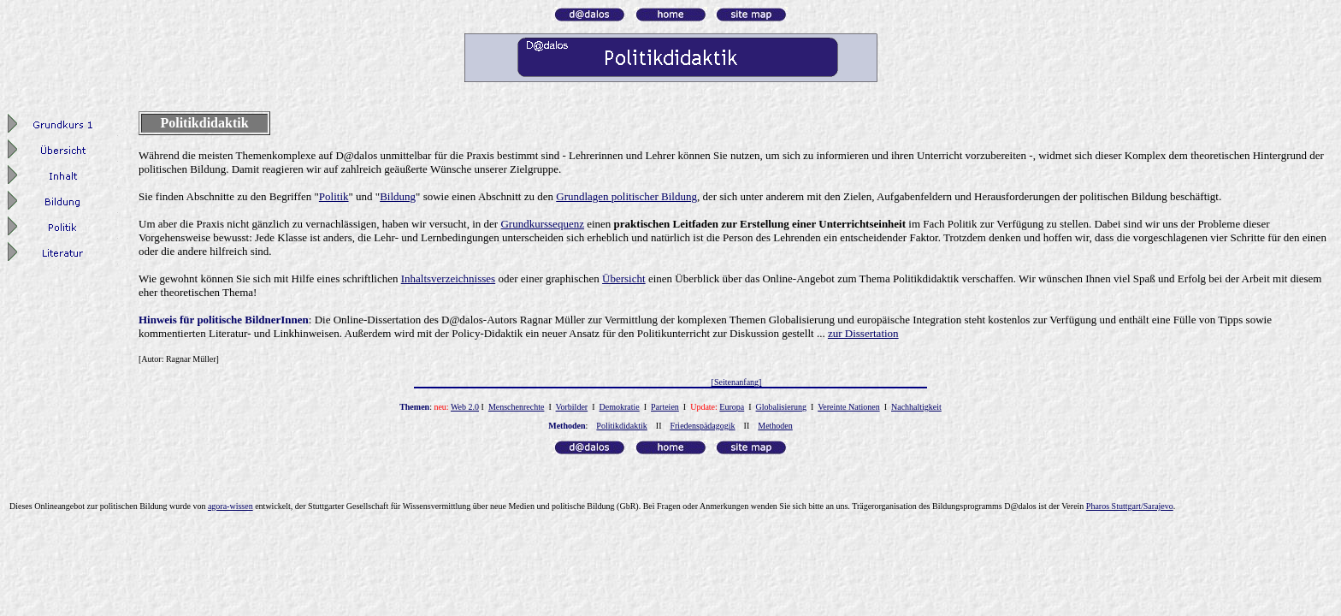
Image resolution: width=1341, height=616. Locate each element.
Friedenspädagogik (702, 425)
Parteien (665, 407)
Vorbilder (572, 407)
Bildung (398, 196)
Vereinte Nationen (848, 407)
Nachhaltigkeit (916, 407)
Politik (334, 196)
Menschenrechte (516, 407)
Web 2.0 (465, 407)
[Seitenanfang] (737, 382)
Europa (731, 407)
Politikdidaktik (621, 425)
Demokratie (620, 407)
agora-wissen (230, 506)
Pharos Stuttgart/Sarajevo (1129, 506)
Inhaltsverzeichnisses (448, 278)
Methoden (775, 425)
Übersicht (624, 278)
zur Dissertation (863, 333)
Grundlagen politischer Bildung (626, 196)
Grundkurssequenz (541, 223)
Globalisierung (781, 407)
